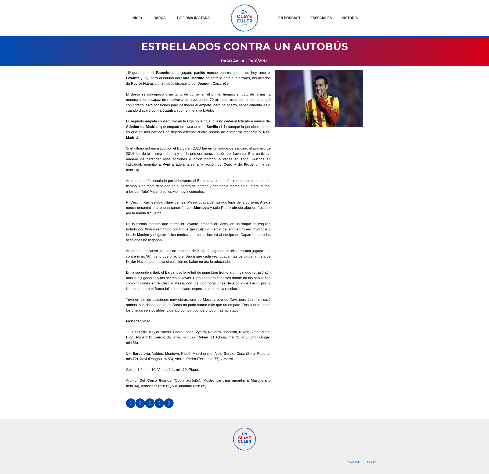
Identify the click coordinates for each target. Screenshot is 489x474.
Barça (159, 18)
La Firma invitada (193, 18)
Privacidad (353, 462)
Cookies (371, 462)
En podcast (289, 18)
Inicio (137, 18)
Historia (350, 18)
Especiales (321, 18)
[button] (130, 403)
